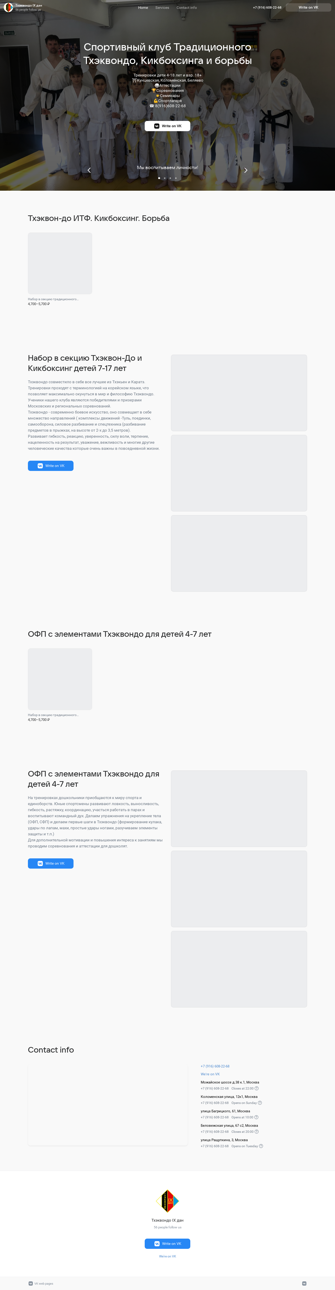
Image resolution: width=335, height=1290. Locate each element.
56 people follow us (28, 9)
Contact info (187, 7)
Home (143, 7)
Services (162, 7)
